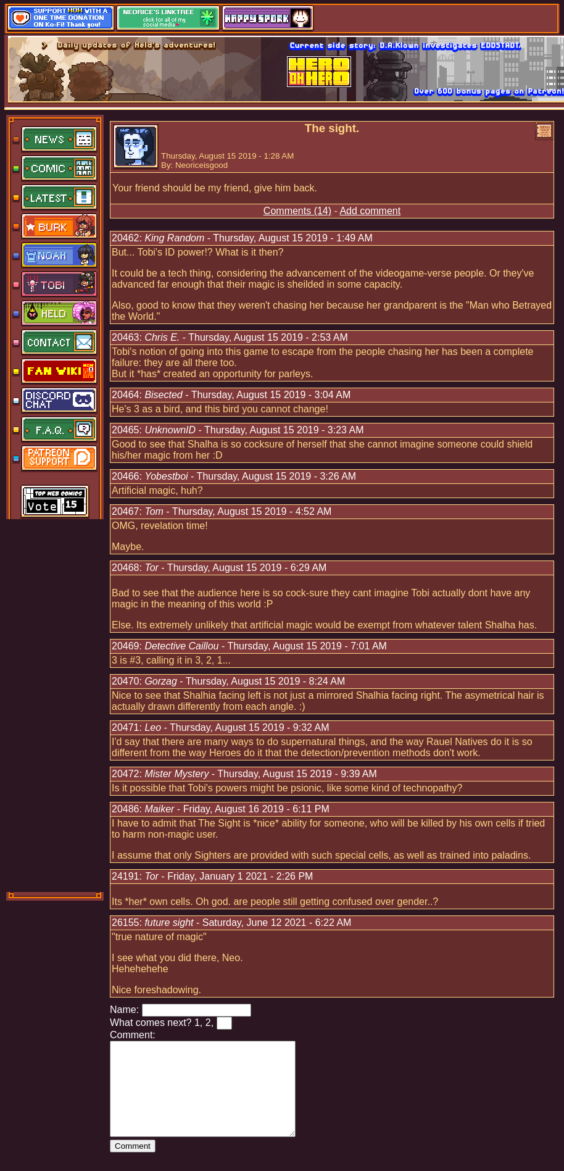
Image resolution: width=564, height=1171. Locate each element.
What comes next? (151, 1022)
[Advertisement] (55, 704)
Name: (124, 1009)
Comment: (133, 1035)
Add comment (369, 211)
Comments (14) (297, 211)
